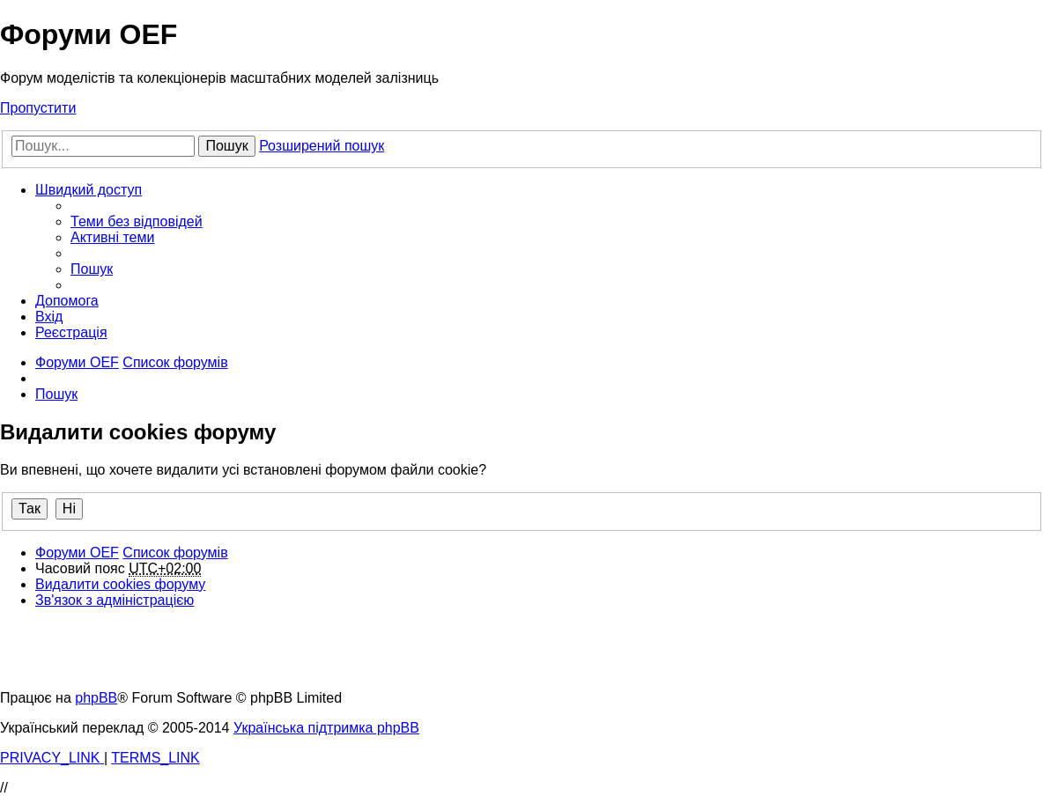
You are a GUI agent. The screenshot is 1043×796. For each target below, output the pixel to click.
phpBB (96, 697)
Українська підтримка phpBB (326, 727)
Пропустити (38, 107)
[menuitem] (136, 221)
